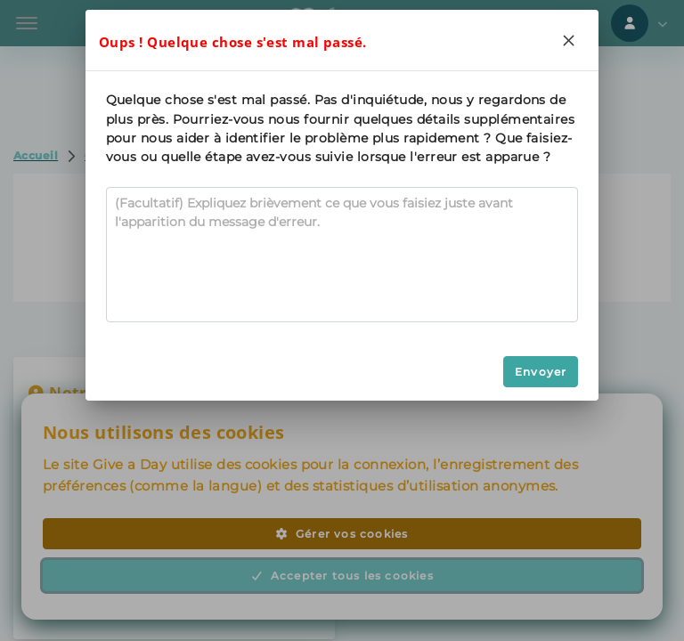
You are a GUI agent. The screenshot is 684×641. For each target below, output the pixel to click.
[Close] (568, 40)
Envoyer (540, 371)
